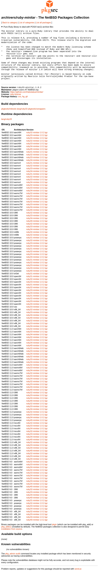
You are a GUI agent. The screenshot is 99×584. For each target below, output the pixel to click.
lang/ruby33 (22, 121)
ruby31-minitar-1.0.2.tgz (37, 164)
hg (23, 108)
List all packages (43, 23)
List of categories (26, 23)
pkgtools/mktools (8, 121)
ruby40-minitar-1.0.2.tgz (37, 161)
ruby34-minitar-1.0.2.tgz (37, 150)
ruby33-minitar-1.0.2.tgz (37, 147)
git (27, 108)
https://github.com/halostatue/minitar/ (26, 104)
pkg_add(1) (6, 539)
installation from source (11, 541)
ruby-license (15, 106)
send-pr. (78, 581)
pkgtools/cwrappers (36, 121)
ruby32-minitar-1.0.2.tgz (37, 144)
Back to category (9, 23)
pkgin (54, 536)
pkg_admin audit (12, 566)
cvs (19, 108)
